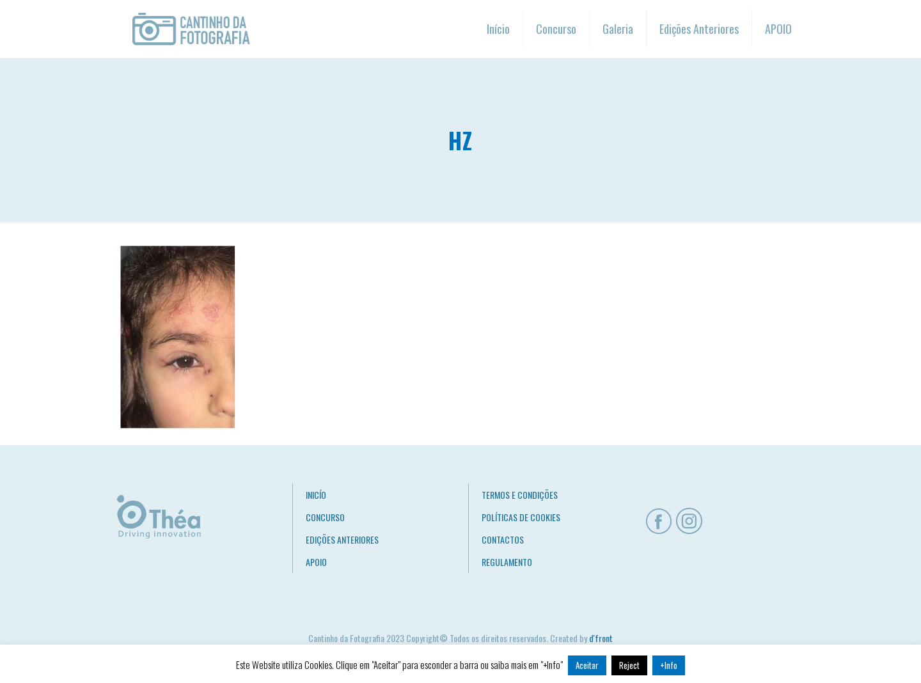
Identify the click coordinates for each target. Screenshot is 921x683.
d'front (601, 638)
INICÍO (316, 494)
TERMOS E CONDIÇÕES (520, 494)
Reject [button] (629, 665)
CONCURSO (325, 517)
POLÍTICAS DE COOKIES (521, 517)
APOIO (316, 562)
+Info (668, 665)
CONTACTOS (503, 539)
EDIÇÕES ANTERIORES (342, 539)
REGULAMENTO (507, 562)
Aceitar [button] (587, 665)
